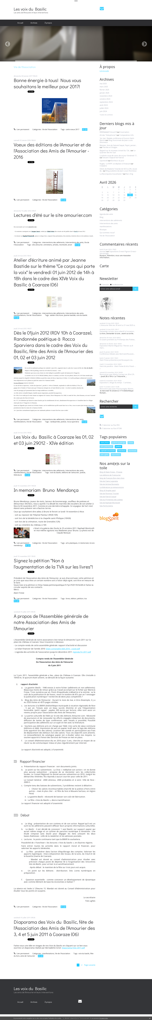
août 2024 (104, 105)
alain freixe (105, 442)
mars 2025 (104, 87)
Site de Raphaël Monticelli (110, 503)
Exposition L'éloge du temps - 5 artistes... (116, 382)
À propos (48, 23)
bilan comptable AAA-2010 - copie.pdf (63, 648)
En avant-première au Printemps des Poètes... (118, 339)
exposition (116, 454)
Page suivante (89, 965)
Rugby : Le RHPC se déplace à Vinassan (115, 164)
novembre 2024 (106, 96)
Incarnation (124, 132)
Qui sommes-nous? (107, 233)
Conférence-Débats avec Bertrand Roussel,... (117, 354)
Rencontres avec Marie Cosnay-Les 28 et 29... (117, 374)
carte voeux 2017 (72, 129)
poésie (63, 422)
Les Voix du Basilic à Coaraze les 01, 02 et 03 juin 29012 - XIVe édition (54, 440)
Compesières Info (127, 135)
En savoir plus (104, 1018)
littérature (18, 475)
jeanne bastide (70, 315)
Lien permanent (21, 129)
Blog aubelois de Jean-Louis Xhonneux (121, 171)
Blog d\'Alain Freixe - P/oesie (111, 472)
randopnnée (55, 422)
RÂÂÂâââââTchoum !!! (108, 132)
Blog (101, 217)
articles (55, 245)
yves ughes (104, 454)
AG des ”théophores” (108, 135)
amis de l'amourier (27, 956)
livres (68, 598)
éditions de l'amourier (70, 472)
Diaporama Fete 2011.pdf (73, 948)
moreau (103, 251)
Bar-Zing (129, 174)
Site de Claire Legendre (109, 481)
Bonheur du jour (117, 160)
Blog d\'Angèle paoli (108, 490)
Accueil (20, 23)
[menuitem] (20, 23)
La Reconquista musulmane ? (111, 174)
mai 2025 (103, 84)
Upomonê (104, 160)
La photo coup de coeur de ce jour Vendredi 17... (118, 155)
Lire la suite (104, 71)
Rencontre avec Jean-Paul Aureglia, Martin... (117, 389)
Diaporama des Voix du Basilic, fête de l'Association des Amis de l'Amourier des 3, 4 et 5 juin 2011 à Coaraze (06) (54, 928)
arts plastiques (71, 543)
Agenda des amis (106, 214)
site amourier (37, 245)
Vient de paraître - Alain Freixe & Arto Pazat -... (118, 366)
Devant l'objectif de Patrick (113, 157)
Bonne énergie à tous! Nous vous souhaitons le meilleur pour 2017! (47, 83)
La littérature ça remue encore (112, 487)
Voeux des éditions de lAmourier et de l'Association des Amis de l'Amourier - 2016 (52, 150)
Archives (34, 23)
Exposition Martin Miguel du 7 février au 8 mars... (116, 347)
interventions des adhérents (53, 242)
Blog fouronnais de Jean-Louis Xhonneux (116, 141)
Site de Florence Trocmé (109, 493)
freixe (130, 442)
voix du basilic (81, 315)
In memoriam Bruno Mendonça (46, 490)
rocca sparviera (73, 422)
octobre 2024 (105, 99)
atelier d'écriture (56, 315)
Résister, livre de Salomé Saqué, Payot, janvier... (118, 145)
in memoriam (83, 543)
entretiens (48, 245)
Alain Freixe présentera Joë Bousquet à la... (116, 360)
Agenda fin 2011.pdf (82, 652)
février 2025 (104, 90)
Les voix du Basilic (30, 9)
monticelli (63, 245)
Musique (103, 230)
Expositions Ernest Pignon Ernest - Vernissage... (118, 252)
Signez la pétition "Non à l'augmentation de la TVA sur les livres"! (53, 563)
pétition (80, 598)
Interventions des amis (74, 242)
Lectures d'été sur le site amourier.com (53, 215)
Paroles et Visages (110, 147)
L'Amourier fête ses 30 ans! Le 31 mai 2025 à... (118, 325)
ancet (70, 245)
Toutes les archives (106, 115)
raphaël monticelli (108, 450)
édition (73, 598)
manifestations (20, 315)
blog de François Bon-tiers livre (112, 478)
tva (85, 598)
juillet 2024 (104, 108)
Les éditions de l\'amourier (110, 475)
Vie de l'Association (49, 129)
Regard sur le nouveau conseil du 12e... (115, 150)
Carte (104, 265)
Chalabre (103, 166)
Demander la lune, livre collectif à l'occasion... (117, 331)
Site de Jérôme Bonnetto (109, 484)
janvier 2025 (104, 93)
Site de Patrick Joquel (108, 496)
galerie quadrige (118, 442)
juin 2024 (103, 111)
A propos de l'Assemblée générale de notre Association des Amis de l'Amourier (51, 622)
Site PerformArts (106, 506)
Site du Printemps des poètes (111, 500)
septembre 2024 (106, 102)
